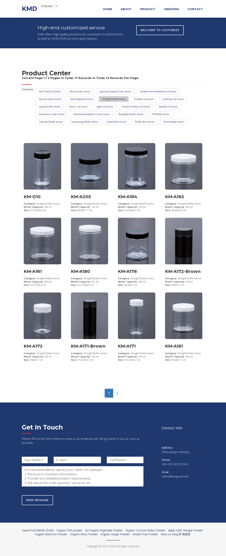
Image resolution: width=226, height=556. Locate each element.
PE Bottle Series (161, 114)
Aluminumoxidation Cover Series (91, 114)
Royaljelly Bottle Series (130, 114)
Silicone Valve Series (50, 99)
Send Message (37, 500)
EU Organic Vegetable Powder (104, 530)
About (126, 9)
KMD (29, 8)
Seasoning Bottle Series (84, 121)
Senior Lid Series (78, 106)
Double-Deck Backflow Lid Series (158, 91)
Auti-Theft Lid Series (50, 91)
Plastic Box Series (145, 121)
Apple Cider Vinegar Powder (185, 530)
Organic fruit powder (69, 530)
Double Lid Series (144, 99)
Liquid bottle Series (49, 106)
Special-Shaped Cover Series (115, 91)
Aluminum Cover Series (52, 114)
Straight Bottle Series (113, 99)
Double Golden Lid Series (136, 106)
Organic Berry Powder (84, 534)
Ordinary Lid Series (173, 99)
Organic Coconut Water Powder (145, 530)
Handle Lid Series (168, 106)
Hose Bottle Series (173, 121)
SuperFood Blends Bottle (38, 530)
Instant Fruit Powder (145, 534)
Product (147, 9)
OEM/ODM (171, 9)
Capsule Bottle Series (51, 121)
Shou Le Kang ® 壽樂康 (175, 534)
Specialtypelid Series (81, 99)
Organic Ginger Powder (115, 534)
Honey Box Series (116, 121)
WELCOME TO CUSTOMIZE (160, 30)
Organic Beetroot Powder (51, 534)
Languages (47, 6)
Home (107, 9)
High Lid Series (104, 106)
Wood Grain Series (80, 91)
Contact (195, 9)
